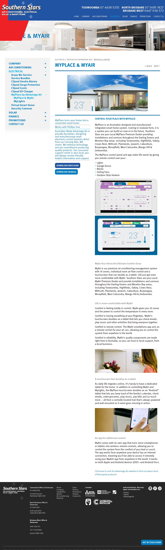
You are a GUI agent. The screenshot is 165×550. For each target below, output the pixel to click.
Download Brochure (69, 166)
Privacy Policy (89, 546)
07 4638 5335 (35, 490)
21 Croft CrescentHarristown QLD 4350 (37, 494)
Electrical (110, 17)
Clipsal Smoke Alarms (24, 81)
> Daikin (126, 495)
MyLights (19, 101)
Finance (130, 17)
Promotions (143, 17)
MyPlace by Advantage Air (26, 94)
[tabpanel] (82, 36)
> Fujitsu (126, 493)
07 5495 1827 (34, 506)
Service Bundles (20, 78)
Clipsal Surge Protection (25, 85)
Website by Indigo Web (101, 546)
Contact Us (158, 17)
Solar (121, 17)
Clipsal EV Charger (22, 91)
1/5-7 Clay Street (36, 526)
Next (156, 66)
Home (67, 17)
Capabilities (61, 491)
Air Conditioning (93, 17)
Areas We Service (21, 75)
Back (147, 66)
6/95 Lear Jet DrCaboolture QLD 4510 (37, 511)
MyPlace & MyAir (24, 98)
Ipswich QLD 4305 (36, 529)
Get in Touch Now (150, 542)
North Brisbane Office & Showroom (38, 503)
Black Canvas (114, 546)
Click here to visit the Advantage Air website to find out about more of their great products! (127, 472)
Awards (59, 493)
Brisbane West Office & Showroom (42, 519)
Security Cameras (21, 108)
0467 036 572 (35, 523)
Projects (75, 493)
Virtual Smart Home (23, 105)
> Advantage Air (128, 497)
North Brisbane (141, 7)
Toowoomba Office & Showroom (41, 487)
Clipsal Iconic (19, 88)
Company (77, 17)
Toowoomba (96, 7)
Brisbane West (142, 10)
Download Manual (67, 172)
